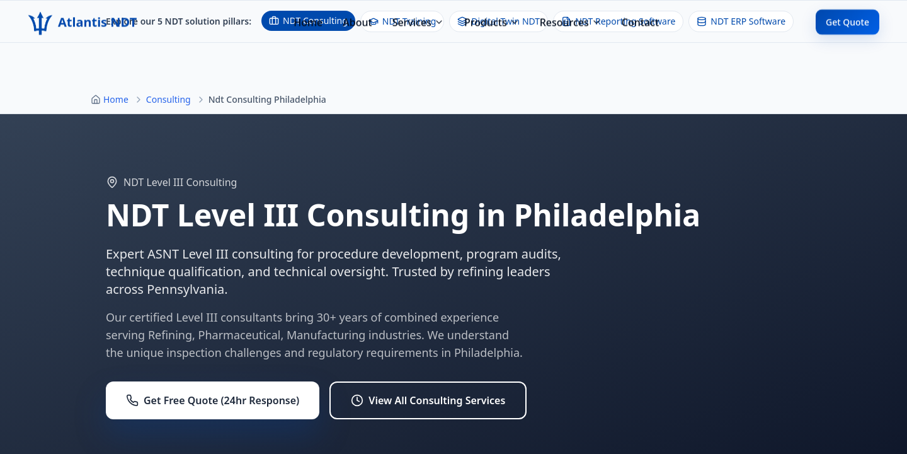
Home (308, 11)
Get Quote (847, 10)
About (357, 11)
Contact (640, 11)
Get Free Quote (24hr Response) (212, 400)
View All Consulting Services (428, 400)
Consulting (168, 99)
